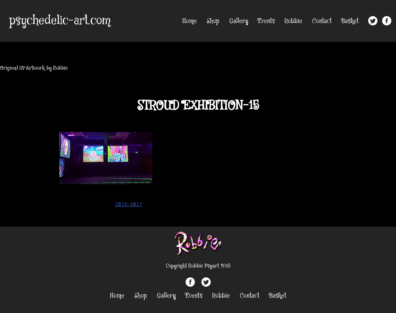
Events (266, 21)
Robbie (293, 21)
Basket (350, 21)
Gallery (238, 21)
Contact (322, 21)
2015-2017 (128, 204)
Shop (213, 21)
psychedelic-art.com (59, 21)
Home (190, 21)
